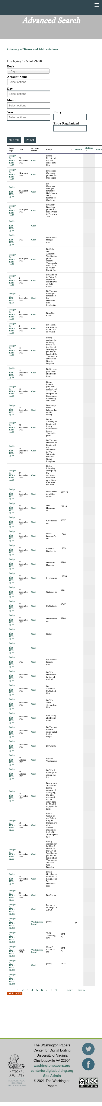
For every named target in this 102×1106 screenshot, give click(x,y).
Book (10, 66)
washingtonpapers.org (52, 1065)
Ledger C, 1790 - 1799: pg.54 (12, 226)
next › (70, 990)
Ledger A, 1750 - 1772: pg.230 (12, 965)
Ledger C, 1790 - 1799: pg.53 (12, 174)
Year (10, 112)
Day (10, 88)
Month (11, 100)
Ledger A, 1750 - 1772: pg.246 (12, 979)
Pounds (78, 149)
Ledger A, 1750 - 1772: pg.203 (12, 909)
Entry (57, 112)
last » (81, 990)
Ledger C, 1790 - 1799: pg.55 (12, 160)
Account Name (17, 76)
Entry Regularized (66, 123)
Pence (99, 149)
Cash (33, 160)
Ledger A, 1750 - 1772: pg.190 (12, 923)
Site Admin (52, 1076)
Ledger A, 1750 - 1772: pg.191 (12, 937)
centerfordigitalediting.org (52, 1070)
